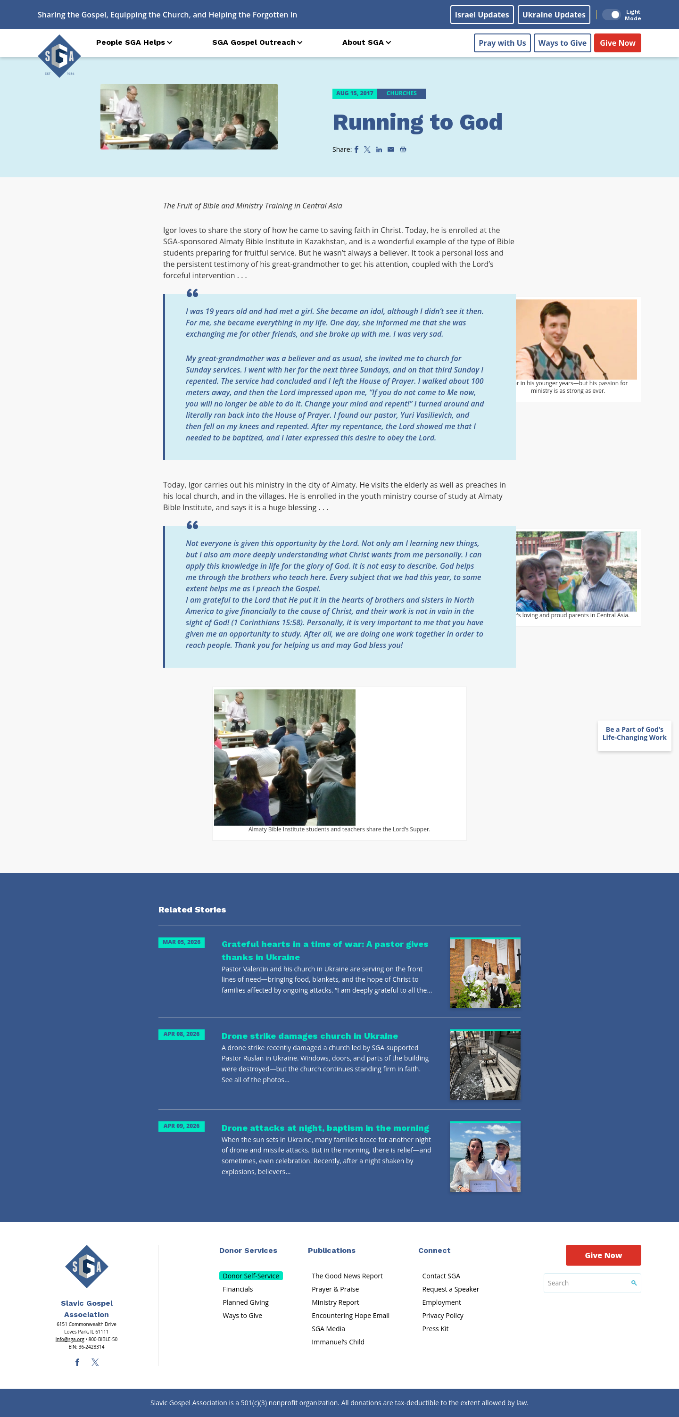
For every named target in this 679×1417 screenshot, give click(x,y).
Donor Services (248, 1250)
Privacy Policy (442, 1315)
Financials (238, 1288)
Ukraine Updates (554, 14)
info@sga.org (70, 1339)
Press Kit (435, 1328)
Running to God (417, 121)
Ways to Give (562, 43)
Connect (434, 1250)
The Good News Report (347, 1275)
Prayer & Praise (335, 1288)
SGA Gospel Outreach (254, 42)
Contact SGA (441, 1275)
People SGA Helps (130, 42)
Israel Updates (482, 14)
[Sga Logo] (59, 56)
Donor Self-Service (251, 1275)
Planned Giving (246, 1302)
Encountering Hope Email (350, 1315)
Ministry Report (335, 1302)
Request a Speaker (450, 1288)
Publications (332, 1250)
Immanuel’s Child (338, 1341)
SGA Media (328, 1328)
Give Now (618, 43)
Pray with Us (502, 43)
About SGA (363, 42)
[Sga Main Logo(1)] (86, 1266)
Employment (441, 1302)
